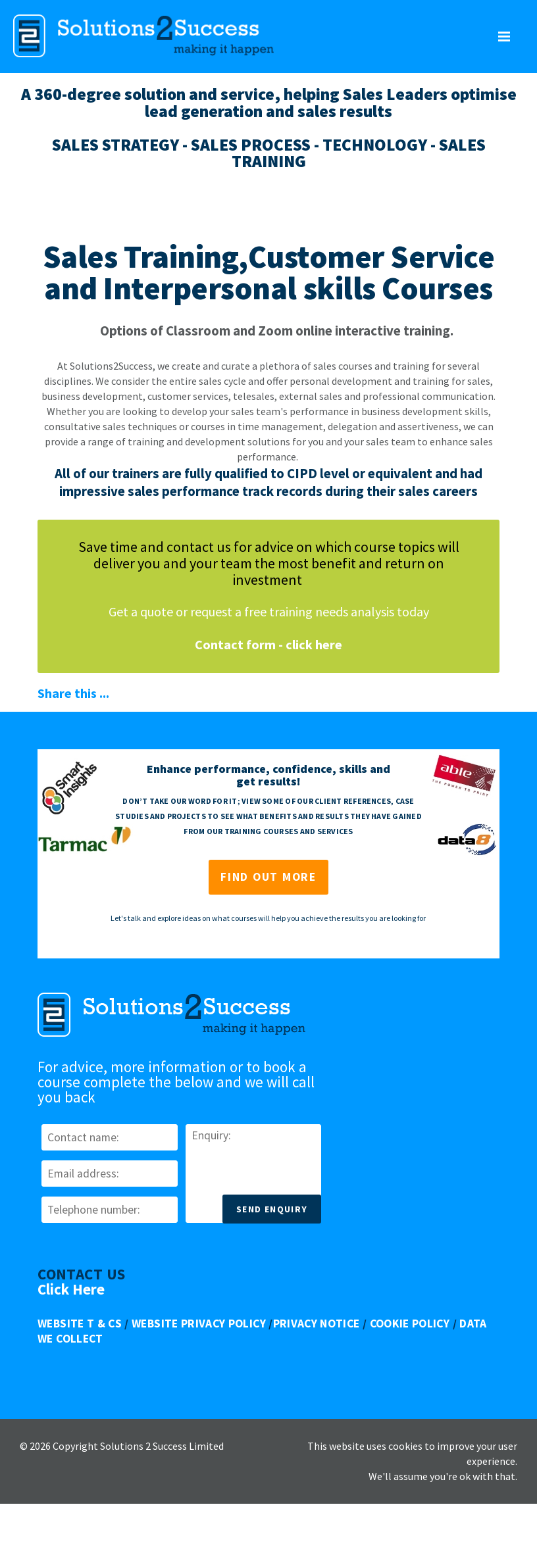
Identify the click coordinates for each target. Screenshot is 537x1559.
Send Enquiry (272, 1209)
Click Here (71, 1289)
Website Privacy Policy (199, 1323)
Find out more (268, 877)
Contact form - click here (268, 644)
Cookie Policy (410, 1323)
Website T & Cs (80, 1323)
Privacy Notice (316, 1323)
